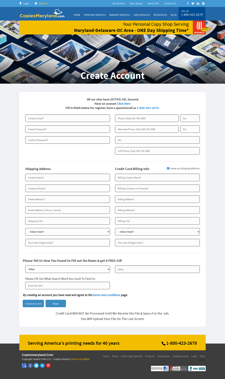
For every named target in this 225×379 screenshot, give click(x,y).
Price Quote (163, 356)
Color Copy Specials (131, 356)
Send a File (153, 3)
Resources (160, 14)
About (115, 356)
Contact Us (170, 3)
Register (43, 3)
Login (26, 3)
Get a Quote (136, 3)
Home (77, 14)
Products (150, 356)
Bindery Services (119, 14)
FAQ (202, 356)
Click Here (123, 104)
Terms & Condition (80, 359)
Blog (174, 14)
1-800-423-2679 (192, 14)
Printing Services (95, 14)
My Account (118, 3)
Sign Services (142, 14)
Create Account (180, 356)
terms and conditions (106, 295)
